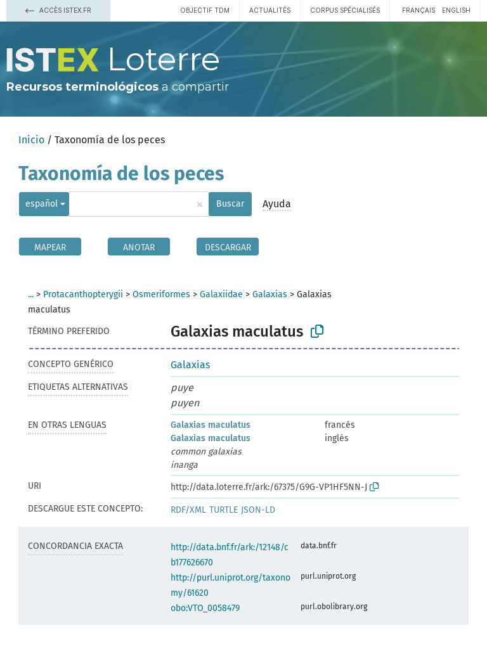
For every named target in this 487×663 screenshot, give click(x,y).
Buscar (230, 203)
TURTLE (223, 510)
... (31, 294)
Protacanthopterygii (83, 294)
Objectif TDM (205, 10)
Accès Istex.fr (58, 10)
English (456, 10)
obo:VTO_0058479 (205, 608)
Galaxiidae (221, 294)
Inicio (31, 140)
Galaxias (269, 294)
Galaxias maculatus (210, 425)
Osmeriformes (161, 294)
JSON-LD (258, 510)
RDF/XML (188, 510)
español (41, 203)
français (418, 10)
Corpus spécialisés (345, 10)
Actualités (269, 10)
